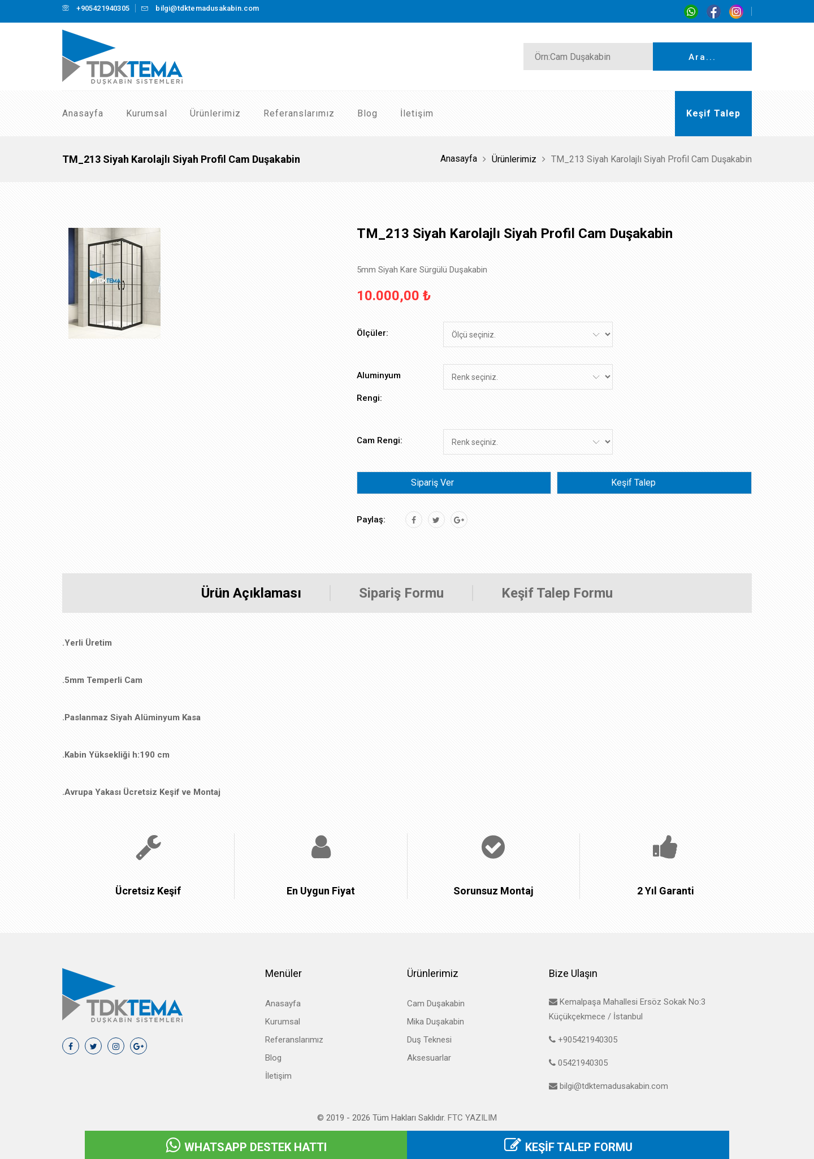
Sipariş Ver (432, 482)
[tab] (114, 283)
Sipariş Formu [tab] (401, 593)
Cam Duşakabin (436, 1003)
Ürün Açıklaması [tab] (251, 593)
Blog (367, 113)
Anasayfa (82, 113)
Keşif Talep (633, 482)
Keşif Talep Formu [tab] (557, 593)
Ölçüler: (372, 333)
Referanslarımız (299, 113)
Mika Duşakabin (435, 1022)
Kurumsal (146, 113)
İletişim (417, 113)
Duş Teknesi (429, 1040)
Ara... (702, 57)
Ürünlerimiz (215, 113)
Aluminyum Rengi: (379, 386)
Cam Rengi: (379, 440)
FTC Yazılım (472, 1118)
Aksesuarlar (429, 1058)
